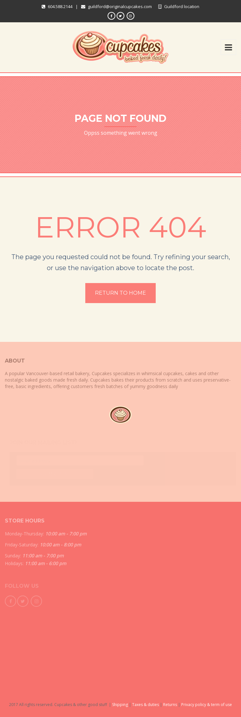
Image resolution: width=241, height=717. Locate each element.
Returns (170, 704)
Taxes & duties (145, 704)
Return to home (120, 293)
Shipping (120, 704)
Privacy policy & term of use (206, 704)
